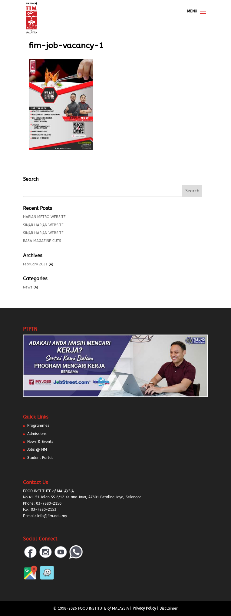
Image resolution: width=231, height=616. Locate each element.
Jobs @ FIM (37, 449)
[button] (12, 604)
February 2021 (35, 264)
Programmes (38, 425)
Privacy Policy (144, 608)
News (27, 287)
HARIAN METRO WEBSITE (44, 217)
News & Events (40, 441)
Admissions (37, 434)
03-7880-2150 (48, 503)
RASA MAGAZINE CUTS (42, 241)
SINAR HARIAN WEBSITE (43, 225)
